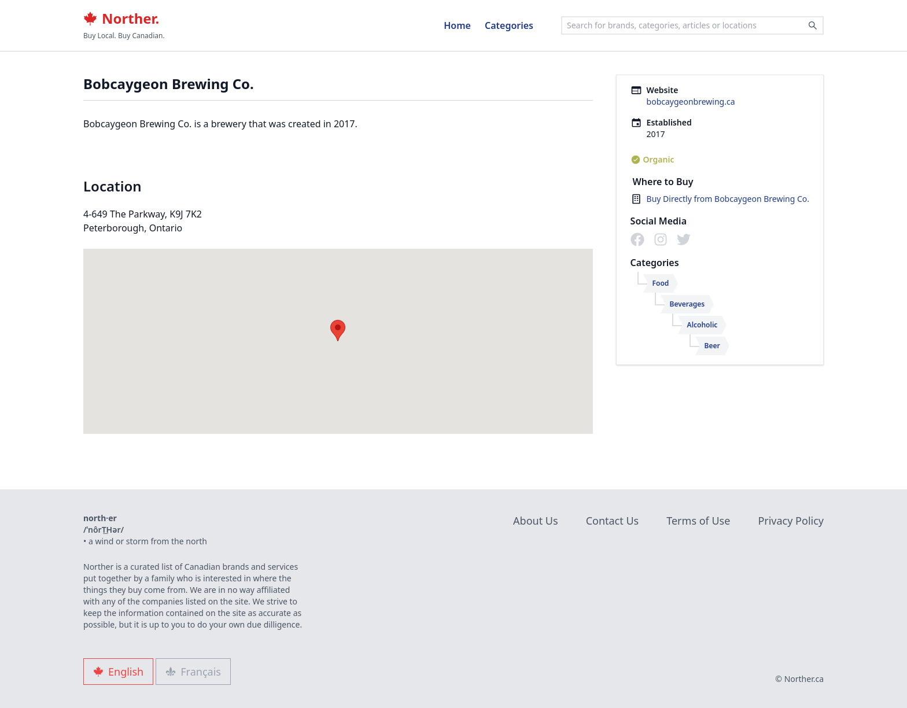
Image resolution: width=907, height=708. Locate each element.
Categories (509, 25)
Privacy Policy (791, 521)
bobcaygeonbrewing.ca (691, 101)
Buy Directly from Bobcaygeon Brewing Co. (728, 198)
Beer (712, 346)
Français (193, 672)
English (118, 672)
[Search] (813, 25)
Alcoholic (702, 325)
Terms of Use (698, 521)
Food (660, 283)
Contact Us (612, 521)
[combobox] (692, 25)
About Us (535, 521)
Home (457, 25)
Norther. (121, 18)
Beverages (687, 304)
